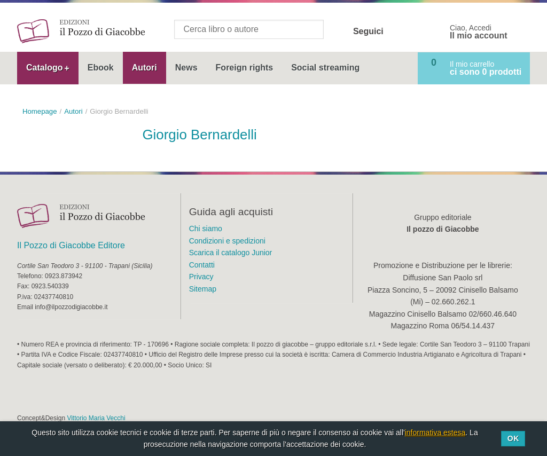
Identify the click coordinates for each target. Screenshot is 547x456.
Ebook (101, 67)
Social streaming (325, 67)
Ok (513, 438)
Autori (144, 67)
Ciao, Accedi (478, 32)
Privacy (201, 276)
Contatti (202, 265)
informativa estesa (435, 432)
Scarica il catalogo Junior (230, 252)
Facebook (398, 31)
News (186, 67)
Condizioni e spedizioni (227, 241)
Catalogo (44, 67)
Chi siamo (205, 228)
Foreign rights (245, 67)
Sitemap (202, 289)
